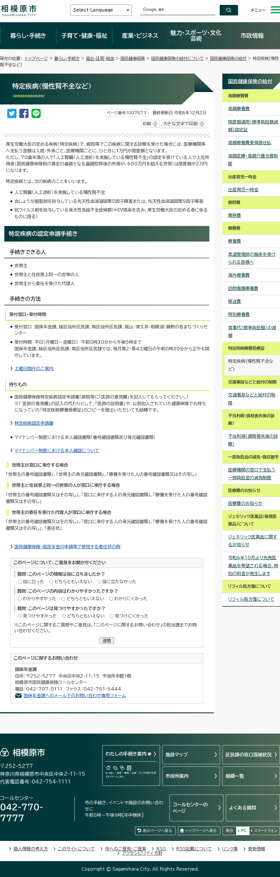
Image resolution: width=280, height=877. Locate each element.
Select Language (93, 10)
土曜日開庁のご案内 (33, 368)
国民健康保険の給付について (177, 58)
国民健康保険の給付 (228, 58)
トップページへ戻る (201, 831)
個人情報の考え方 (31, 849)
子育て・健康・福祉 (84, 35)
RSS (161, 849)
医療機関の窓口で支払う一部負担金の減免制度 (251, 474)
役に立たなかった (119, 581)
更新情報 (256, 849)
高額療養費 (239, 108)
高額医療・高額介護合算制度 (253, 160)
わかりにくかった (130, 598)
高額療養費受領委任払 (249, 143)
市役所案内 (177, 776)
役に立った (33, 581)
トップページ (36, 58)
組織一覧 (234, 776)
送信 (106, 640)
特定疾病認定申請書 (33, 423)
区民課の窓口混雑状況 (248, 754)
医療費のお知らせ (245, 503)
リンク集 (230, 849)
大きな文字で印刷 (180, 123)
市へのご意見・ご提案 (125, 849)
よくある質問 (242, 807)
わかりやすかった (39, 598)
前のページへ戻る (157, 831)
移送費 (234, 301)
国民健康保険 (133, 58)
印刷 (147, 123)
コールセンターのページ (190, 807)
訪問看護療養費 (243, 288)
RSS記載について (194, 849)
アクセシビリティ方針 (142, 853)
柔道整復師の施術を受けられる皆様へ (252, 258)
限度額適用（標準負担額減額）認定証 (253, 126)
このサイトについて (76, 849)
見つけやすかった (40, 616)
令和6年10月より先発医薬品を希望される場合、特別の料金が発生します (253, 566)
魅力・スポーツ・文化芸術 (195, 35)
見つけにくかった (132, 616)
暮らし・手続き (28, 35)
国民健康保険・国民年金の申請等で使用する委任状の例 (67, 547)
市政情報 (252, 35)
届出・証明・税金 (100, 58)
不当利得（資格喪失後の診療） (253, 440)
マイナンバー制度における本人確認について (56, 450)
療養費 (234, 241)
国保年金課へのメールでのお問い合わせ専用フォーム (75, 695)
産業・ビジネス (140, 35)
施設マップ (177, 754)
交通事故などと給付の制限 (251, 399)
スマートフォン (265, 831)
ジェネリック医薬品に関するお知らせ (252, 541)
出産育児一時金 (243, 190)
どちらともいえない (73, 581)
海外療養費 (239, 275)
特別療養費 (239, 314)
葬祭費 (234, 215)
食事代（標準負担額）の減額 (252, 332)
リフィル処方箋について (251, 599)
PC (244, 831)
